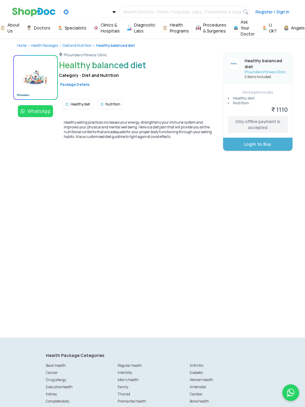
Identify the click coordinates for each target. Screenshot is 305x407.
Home (22, 45)
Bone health (199, 401)
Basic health (56, 365)
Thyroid (124, 394)
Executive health (59, 386)
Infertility (125, 372)
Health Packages (44, 45)
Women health (201, 379)
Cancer (52, 372)
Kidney (51, 394)
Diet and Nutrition (77, 45)
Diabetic (196, 372)
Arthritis (196, 365)
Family (123, 386)
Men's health (128, 379)
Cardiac (196, 394)
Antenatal (198, 386)
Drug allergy (56, 379)
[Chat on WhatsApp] (290, 392)
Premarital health (132, 401)
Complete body (57, 401)
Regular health (130, 365)
